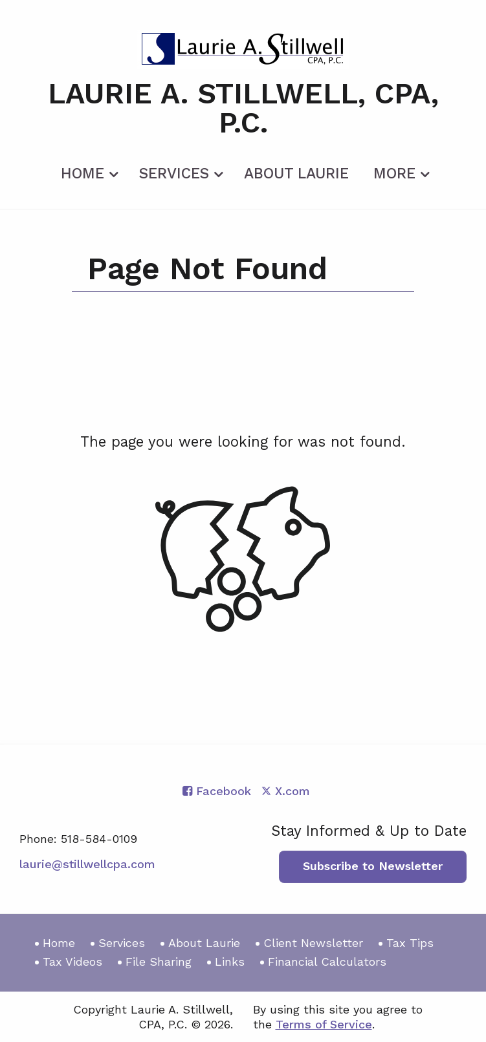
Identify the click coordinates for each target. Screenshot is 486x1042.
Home (82, 173)
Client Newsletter (313, 943)
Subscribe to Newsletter (373, 866)
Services (174, 173)
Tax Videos (72, 961)
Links (230, 961)
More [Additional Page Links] (394, 173)
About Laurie (296, 173)
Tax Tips (410, 943)
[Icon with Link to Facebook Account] (216, 791)
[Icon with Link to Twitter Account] (285, 791)
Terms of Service (324, 1024)
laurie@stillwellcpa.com (87, 864)
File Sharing (159, 961)
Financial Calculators (327, 961)
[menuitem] (87, 171)
